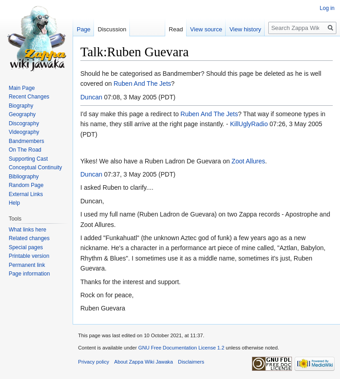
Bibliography (24, 176)
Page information (29, 274)
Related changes (29, 238)
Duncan (91, 97)
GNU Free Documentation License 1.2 (181, 347)
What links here (27, 229)
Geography (22, 114)
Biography (21, 106)
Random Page (26, 185)
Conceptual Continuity (35, 167)
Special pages (26, 247)
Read (176, 29)
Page (83, 29)
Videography (24, 132)
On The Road (25, 150)
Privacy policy (93, 361)
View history (245, 29)
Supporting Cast (28, 159)
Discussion (112, 29)
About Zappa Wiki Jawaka (143, 361)
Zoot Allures (248, 161)
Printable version (29, 256)
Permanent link (27, 265)
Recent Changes (29, 97)
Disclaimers (191, 361)
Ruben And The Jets (142, 83)
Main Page (21, 88)
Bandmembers (26, 141)
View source (206, 29)
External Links (26, 194)
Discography (24, 123)
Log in (327, 8)
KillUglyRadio (249, 124)
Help (14, 203)
